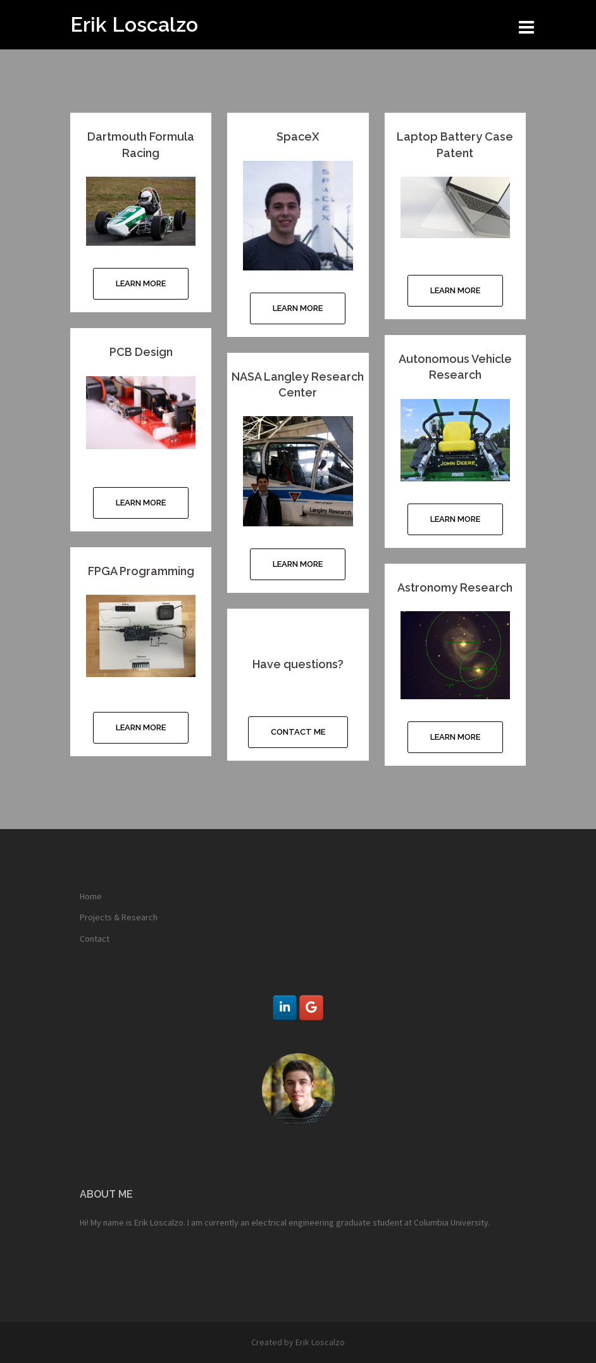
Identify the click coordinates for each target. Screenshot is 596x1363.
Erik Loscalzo (134, 24)
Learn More (141, 283)
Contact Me (298, 732)
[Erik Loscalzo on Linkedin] (284, 1007)
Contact (94, 938)
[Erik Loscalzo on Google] (311, 1007)
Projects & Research (119, 917)
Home (91, 896)
